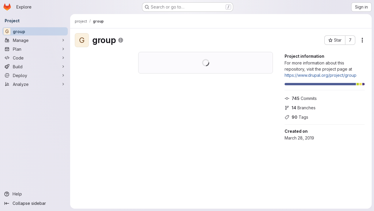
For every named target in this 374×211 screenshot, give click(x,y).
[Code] (35, 58)
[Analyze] (35, 84)
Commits (301, 98)
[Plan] (35, 49)
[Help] (35, 194)
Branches (300, 107)
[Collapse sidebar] (35, 203)
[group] (35, 31)
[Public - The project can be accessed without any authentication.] (120, 40)
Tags (296, 117)
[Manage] (35, 40)
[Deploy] (35, 75)
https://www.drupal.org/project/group (320, 75)
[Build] (35, 66)
